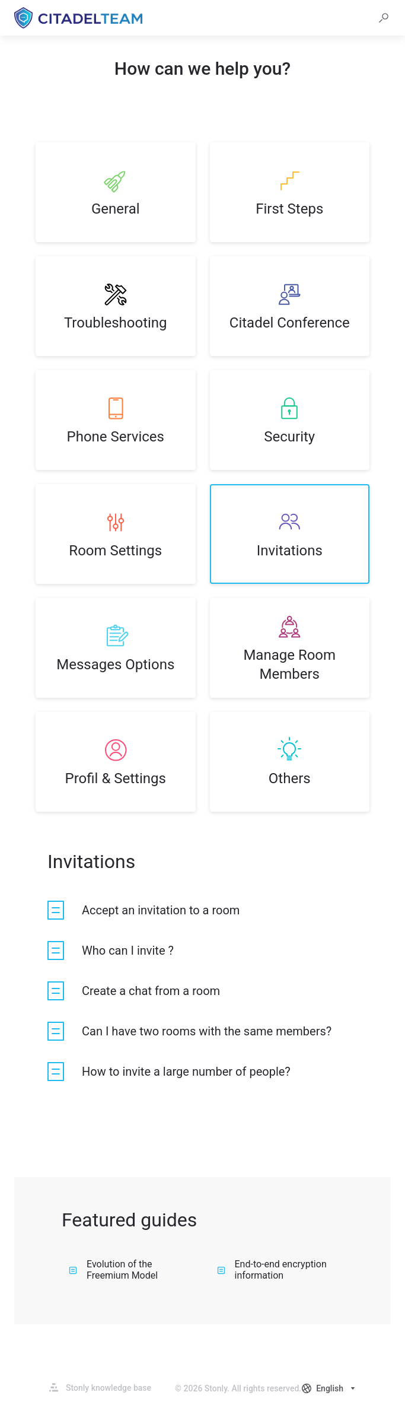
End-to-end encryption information (272, 1270)
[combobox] (329, 1388)
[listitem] (116, 192)
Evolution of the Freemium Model (113, 1270)
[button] (384, 18)
